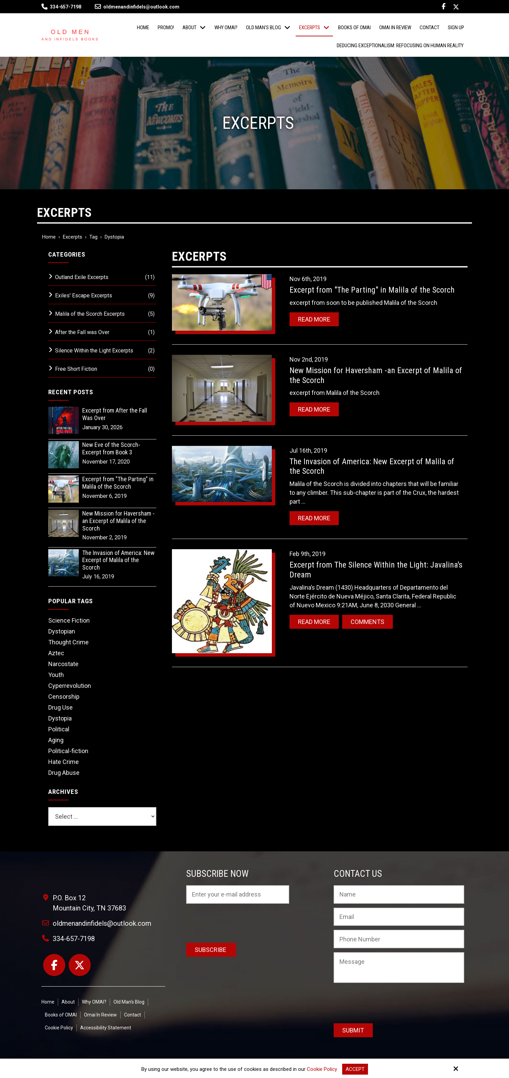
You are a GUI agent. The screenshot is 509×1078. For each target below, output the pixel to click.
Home (49, 237)
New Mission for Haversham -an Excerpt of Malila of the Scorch (118, 521)
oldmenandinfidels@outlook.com (137, 7)
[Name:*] (399, 894)
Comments (367, 621)
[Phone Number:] (399, 939)
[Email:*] (399, 917)
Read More (314, 319)
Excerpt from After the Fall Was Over (114, 414)
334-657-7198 (65, 7)
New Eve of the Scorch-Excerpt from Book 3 (111, 448)
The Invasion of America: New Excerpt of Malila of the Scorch (118, 560)
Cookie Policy (322, 1069)
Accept (355, 1069)
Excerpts (72, 237)
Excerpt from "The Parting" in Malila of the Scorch (372, 290)
